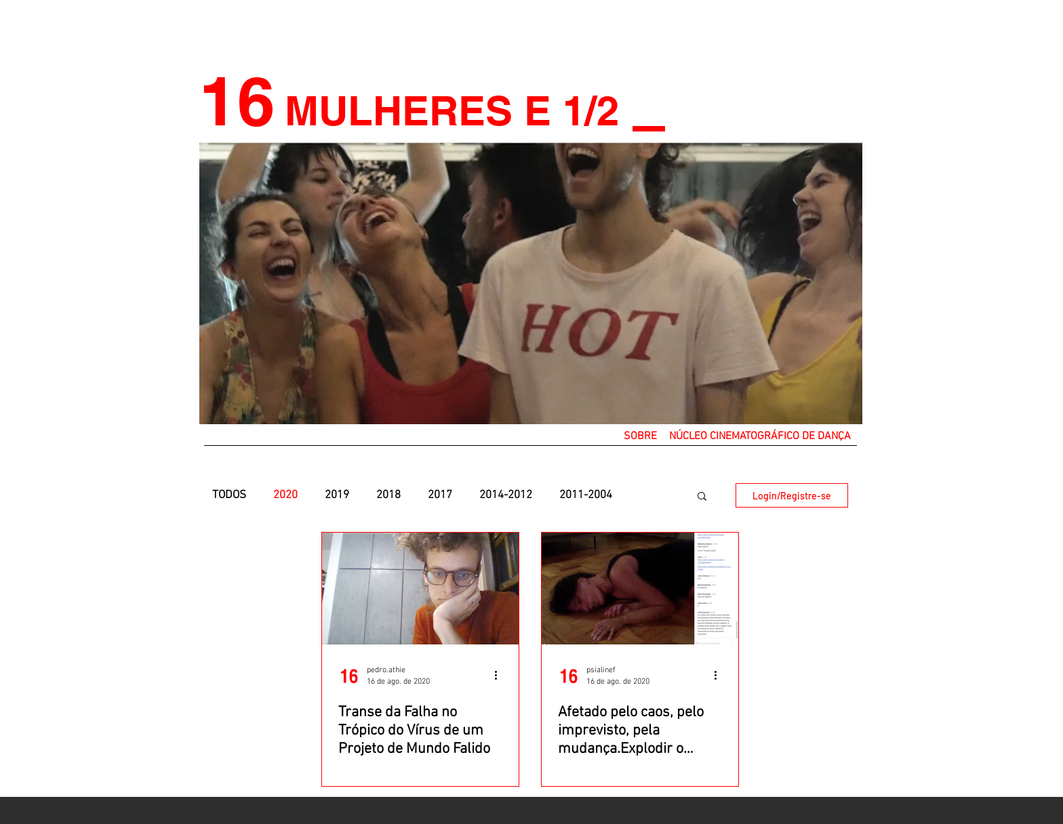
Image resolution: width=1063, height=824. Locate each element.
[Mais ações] (500, 675)
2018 (388, 495)
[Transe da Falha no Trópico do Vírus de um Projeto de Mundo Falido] (420, 588)
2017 (440, 495)
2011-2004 (585, 495)
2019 (337, 495)
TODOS (229, 495)
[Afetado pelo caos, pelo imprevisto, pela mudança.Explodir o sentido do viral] (640, 588)
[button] (640, 436)
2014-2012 (505, 495)
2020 (285, 495)
